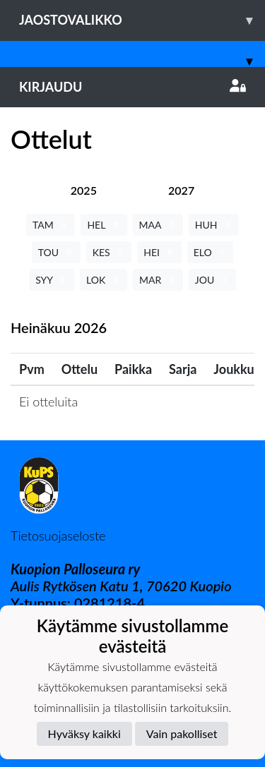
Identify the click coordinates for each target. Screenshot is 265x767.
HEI (159, 252)
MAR (158, 280)
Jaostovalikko (142, 20)
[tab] (83, 190)
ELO (211, 252)
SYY (51, 280)
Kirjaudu (132, 87)
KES (109, 252)
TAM (51, 225)
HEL (103, 225)
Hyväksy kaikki (84, 733)
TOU (56, 252)
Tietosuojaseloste (58, 535)
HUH (213, 225)
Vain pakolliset (182, 733)
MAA (158, 225)
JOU (212, 280)
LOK (103, 280)
